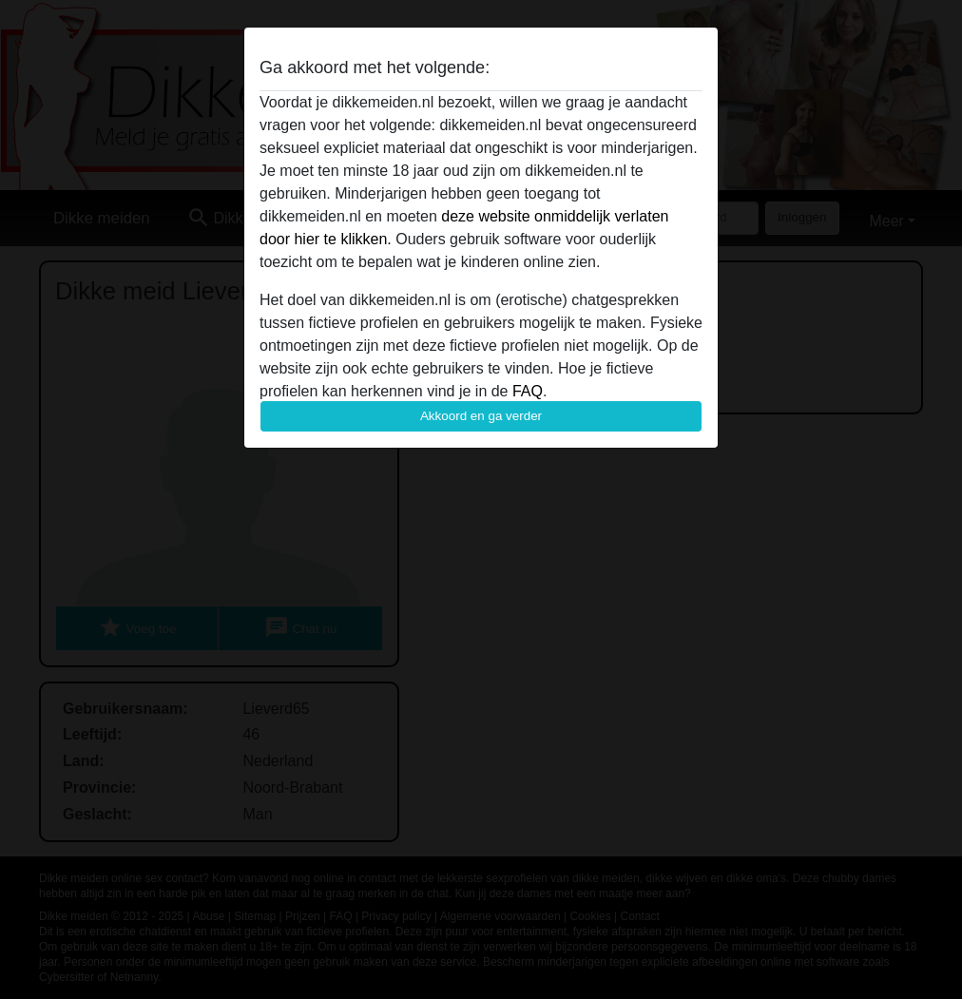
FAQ (527, 391)
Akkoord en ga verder (481, 416)
